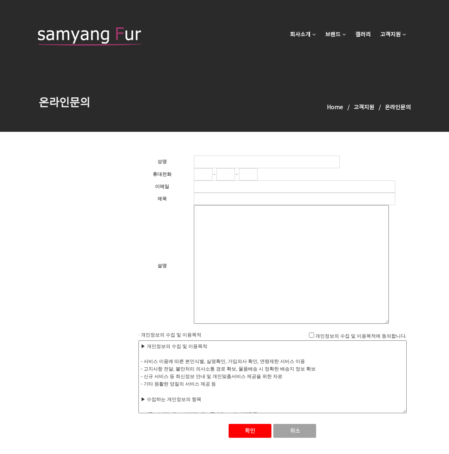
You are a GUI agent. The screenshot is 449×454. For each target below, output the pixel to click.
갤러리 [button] (363, 35)
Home (335, 107)
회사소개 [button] (303, 35)
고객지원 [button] (393, 35)
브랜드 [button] (335, 35)
